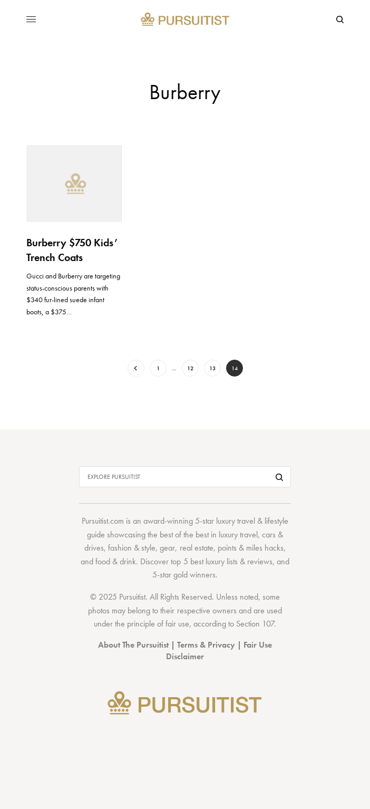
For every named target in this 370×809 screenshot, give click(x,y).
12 (190, 368)
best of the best (184, 534)
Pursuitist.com (103, 520)
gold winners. (195, 574)
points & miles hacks (251, 547)
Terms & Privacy (206, 644)
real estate (196, 547)
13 (212, 368)
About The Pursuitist (133, 644)
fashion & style (131, 547)
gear (167, 547)
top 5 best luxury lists (204, 561)
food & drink (115, 561)
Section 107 (255, 623)
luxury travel (238, 534)
